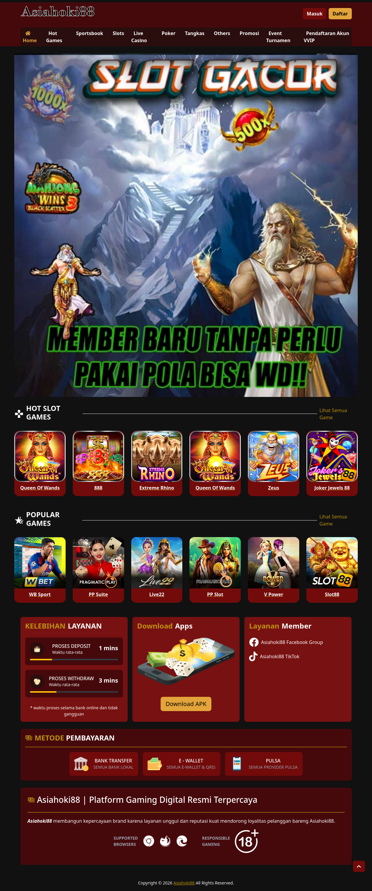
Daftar (340, 13)
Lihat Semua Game (333, 414)
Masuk (314, 13)
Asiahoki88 (183, 883)
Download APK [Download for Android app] (186, 704)
